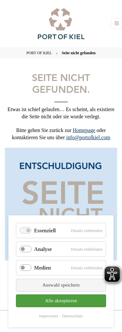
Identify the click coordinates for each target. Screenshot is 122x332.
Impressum (48, 315)
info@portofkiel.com (88, 137)
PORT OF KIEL (39, 53)
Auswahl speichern (61, 285)
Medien (42, 268)
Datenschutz (72, 315)
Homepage (84, 130)
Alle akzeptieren (61, 300)
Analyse (43, 249)
